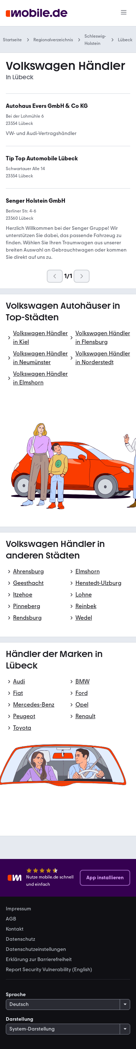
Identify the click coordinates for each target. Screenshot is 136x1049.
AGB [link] (11, 919)
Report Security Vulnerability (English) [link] (49, 970)
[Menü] (123, 13)
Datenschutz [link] (20, 939)
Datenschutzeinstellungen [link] (36, 949)
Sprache (16, 994)
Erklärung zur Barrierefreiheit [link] (39, 959)
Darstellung (19, 1019)
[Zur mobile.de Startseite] (36, 13)
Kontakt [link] (15, 929)
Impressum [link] (18, 909)
